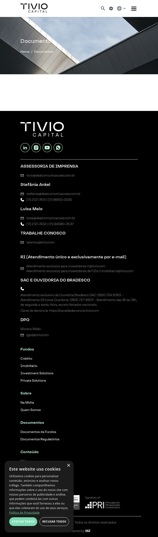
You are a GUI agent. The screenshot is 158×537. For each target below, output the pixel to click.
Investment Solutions (36, 373)
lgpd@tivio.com (37, 335)
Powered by (79, 531)
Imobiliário (28, 366)
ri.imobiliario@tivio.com (116, 271)
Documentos (32, 422)
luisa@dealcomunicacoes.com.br (50, 218)
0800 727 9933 (82, 300)
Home (24, 52)
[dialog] (39, 496)
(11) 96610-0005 (60, 200)
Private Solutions (33, 381)
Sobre (26, 393)
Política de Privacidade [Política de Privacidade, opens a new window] (24, 513)
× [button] (68, 465)
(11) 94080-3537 (61, 224)
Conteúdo (29, 452)
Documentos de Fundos (38, 432)
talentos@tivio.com (40, 242)
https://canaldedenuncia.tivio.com (74, 311)
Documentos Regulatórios (39, 439)
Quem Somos (30, 410)
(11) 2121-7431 (36, 200)
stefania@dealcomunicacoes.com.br (53, 194)
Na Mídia (27, 403)
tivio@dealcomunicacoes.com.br (50, 175)
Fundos (27, 349)
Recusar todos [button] (54, 521)
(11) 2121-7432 (36, 224)
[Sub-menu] (134, 8)
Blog (24, 474)
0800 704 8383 (109, 295)
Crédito (26, 359)
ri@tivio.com (96, 266)
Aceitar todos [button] (23, 521)
